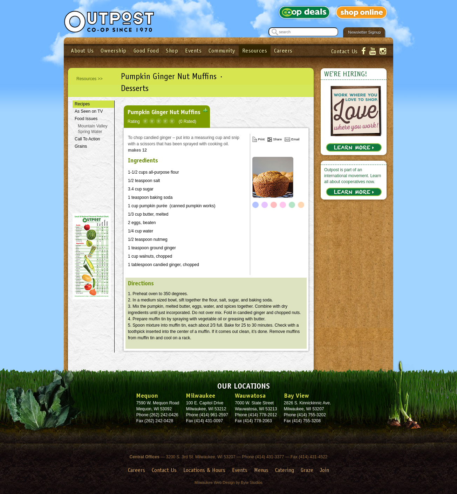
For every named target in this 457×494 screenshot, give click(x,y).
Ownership (114, 50)
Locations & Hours (204, 470)
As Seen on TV (89, 111)
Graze (307, 470)
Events (193, 50)
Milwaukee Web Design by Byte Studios (228, 482)
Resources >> (89, 78)
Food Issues (86, 118)
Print (261, 139)
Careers (283, 50)
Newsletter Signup (364, 32)
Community (222, 50)
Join (324, 470)
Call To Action (87, 139)
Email (295, 139)
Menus (261, 470)
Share (277, 139)
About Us (82, 50)
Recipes (82, 104)
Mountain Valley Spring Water (93, 129)
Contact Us (344, 51)
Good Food (146, 50)
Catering (284, 470)
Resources (254, 50)
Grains (81, 146)
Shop (172, 50)
